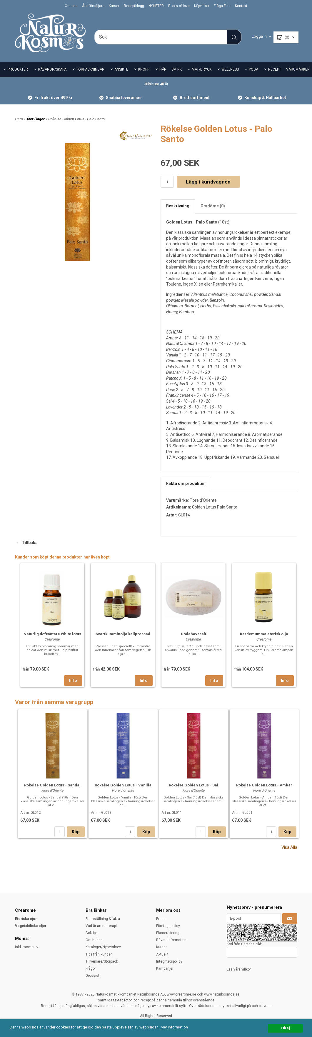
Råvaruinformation (171, 940)
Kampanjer (164, 968)
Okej (285, 1028)
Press (161, 919)
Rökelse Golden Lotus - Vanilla (123, 785)
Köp (76, 831)
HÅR (162, 69)
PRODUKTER (18, 69)
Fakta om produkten (186, 483)
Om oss (71, 6)
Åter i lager (36, 119)
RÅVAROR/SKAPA (52, 69)
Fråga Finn (222, 6)
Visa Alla (289, 847)
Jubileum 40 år (156, 84)
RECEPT (274, 69)
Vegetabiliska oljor (30, 926)
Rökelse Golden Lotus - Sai (193, 785)
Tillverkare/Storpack (102, 961)
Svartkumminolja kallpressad (123, 634)
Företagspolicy (168, 926)
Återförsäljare (93, 6)
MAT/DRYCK (201, 69)
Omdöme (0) (213, 206)
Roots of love (179, 6)
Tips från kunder (99, 954)
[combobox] (27, 947)
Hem (19, 119)
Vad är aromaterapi (101, 926)
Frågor (91, 968)
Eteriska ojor (26, 919)
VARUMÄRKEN (298, 69)
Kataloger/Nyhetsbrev (103, 947)
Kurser (114, 6)
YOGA (253, 69)
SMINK (176, 69)
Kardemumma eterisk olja (264, 634)
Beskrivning (177, 206)
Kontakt (241, 6)
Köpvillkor (201, 6)
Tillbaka (26, 542)
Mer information (175, 1027)
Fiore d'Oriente (203, 500)
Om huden (94, 940)
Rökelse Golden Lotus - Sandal (52, 785)
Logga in (259, 36)
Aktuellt (162, 954)
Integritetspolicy (169, 961)
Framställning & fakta (103, 919)
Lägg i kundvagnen (208, 182)
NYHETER (156, 6)
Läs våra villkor (239, 969)
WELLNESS (230, 69)
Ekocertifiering (167, 933)
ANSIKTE (121, 69)
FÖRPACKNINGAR (90, 69)
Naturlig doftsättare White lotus (52, 634)
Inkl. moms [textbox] (24, 947)
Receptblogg (134, 6)
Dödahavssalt (193, 634)
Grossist (92, 975)
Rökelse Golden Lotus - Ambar (264, 785)
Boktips (92, 933)
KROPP (143, 69)
